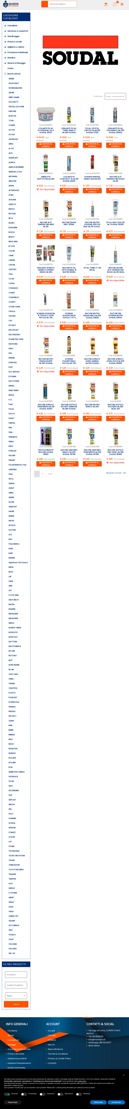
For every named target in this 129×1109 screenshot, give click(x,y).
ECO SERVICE (14, 372)
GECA (11, 479)
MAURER (12, 609)
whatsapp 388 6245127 (99, 1042)
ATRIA (11, 195)
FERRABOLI (13, 437)
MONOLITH (13, 632)
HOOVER (12, 530)
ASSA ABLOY (14, 600)
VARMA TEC (13, 916)
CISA (10, 274)
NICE (10, 660)
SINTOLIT (12, 800)
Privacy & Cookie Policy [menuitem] (58, 1058)
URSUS (11, 902)
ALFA (10, 153)
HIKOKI (11, 520)
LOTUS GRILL (14, 595)
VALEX (11, 911)
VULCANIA (13, 944)
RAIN (10, 725)
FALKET (11, 418)
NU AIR (11, 669)
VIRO (11, 930)
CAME (11, 255)
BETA (11, 218)
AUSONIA (12, 199)
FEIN (10, 427)
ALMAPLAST (13, 158)
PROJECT (12, 716)
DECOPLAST (14, 330)
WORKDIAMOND (15, 88)
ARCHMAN (13, 176)
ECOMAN (12, 376)
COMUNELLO (14, 297)
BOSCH (12, 232)
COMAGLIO (13, 288)
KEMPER (12, 558)
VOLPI (11, 939)
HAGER (11, 511)
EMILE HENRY (14, 390)
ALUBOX (12, 162)
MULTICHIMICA (15, 646)
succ (51, 474)
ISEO (10, 539)
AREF (10, 586)
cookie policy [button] (82, 1081)
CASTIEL (12, 265)
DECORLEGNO (14, 334)
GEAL (11, 474)
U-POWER (13, 893)
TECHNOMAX (14, 851)
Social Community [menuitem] (15, 1067)
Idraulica (11, 57)
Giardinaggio (13, 36)
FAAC (11, 404)
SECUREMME (14, 790)
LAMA (11, 581)
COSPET (12, 302)
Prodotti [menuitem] (51, 1040)
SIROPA (12, 804)
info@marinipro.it (96, 1039)
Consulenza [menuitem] (12, 1040)
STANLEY (12, 832)
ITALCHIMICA (14, 544)
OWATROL (13, 688)
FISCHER (12, 455)
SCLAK (11, 781)
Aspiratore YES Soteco (18, 562)
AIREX (11, 144)
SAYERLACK (13, 776)
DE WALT (12, 325)
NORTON (12, 116)
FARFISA (12, 423)
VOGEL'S (12, 934)
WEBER (11, 78)
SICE (10, 795)
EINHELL (11, 386)
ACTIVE (12, 134)
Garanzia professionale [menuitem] (18, 1049)
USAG (11, 907)
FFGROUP (12, 451)
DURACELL (13, 362)
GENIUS (11, 483)
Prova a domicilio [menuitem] (15, 1053)
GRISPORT (13, 506)
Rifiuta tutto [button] (98, 1102)
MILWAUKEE (13, 613)
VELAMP (12, 921)
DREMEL (12, 358)
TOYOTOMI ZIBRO (16, 869)
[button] (44, 4)
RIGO (11, 739)
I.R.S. (10, 534)
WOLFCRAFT (14, 83)
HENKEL (11, 516)
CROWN (12, 316)
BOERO (11, 223)
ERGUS (11, 395)
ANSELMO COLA (15, 171)
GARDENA (13, 469)
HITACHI (12, 525)
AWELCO (12, 204)
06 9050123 (97, 1036)
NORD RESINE (14, 665)
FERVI (11, 446)
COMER (12, 125)
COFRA (11, 283)
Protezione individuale (17, 52)
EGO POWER (14, 381)
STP (10, 841)
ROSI (10, 767)
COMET (12, 292)
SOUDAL (12, 823)
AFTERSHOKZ (14, 190)
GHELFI (11, 488)
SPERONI (12, 827)
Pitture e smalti (14, 41)
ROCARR (12, 762)
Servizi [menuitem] (10, 1035)
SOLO (11, 814)
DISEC (11, 348)
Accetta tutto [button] (116, 1102)
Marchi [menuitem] (50, 1044)
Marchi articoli (13, 73)
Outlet (10, 68)
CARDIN (12, 260)
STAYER (12, 837)
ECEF (11, 367)
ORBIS (11, 679)
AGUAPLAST (13, 139)
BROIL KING (13, 241)
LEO (10, 590)
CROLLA (12, 311)
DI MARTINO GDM (16, 339)
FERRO (11, 441)
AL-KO (11, 148)
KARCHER (12, 111)
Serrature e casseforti (17, 31)
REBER (11, 730)
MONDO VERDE (15, 627)
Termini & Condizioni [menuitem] (57, 1053)
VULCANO (13, 948)
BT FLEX (12, 246)
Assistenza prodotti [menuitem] (16, 1058)
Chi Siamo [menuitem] (11, 1030)
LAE (10, 576)
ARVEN (11, 185)
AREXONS (12, 181)
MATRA (11, 604)
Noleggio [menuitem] (11, 1044)
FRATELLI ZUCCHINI (16, 106)
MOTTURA (13, 641)
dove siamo (94, 1045)
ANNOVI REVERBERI (16, 167)
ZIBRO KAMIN (14, 97)
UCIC (11, 883)
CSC (10, 320)
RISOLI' (11, 744)
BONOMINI (13, 227)
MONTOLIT (13, 637)
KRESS (11, 567)
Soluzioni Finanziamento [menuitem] (18, 1063)
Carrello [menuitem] (51, 1035)
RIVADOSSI (13, 748)
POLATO (12, 693)
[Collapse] (5, 74)
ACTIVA (12, 130)
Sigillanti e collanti (15, 47)
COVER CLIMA (14, 306)
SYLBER (11, 846)
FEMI (10, 432)
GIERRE (11, 497)
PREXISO (12, 711)
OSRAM (12, 683)
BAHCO (12, 209)
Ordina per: (98, 96)
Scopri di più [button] (12, 1102)
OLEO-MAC (13, 674)
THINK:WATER (14, 865)
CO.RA (11, 279)
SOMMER (12, 818)
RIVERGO (12, 753)
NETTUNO (13, 655)
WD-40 (12, 953)
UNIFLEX (12, 888)
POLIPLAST (13, 697)
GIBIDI (11, 493)
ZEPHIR (11, 92)
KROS (11, 572)
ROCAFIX (12, 758)
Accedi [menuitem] (50, 1030)
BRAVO (11, 237)
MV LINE (12, 651)
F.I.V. (10, 399)
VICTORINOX (14, 925)
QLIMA (11, 720)
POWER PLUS (14, 702)
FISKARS (12, 460)
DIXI (10, 353)
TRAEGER (12, 874)
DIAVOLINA (13, 344)
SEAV (11, 786)
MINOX (11, 623)
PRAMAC (12, 707)
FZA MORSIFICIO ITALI (17, 465)
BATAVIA (12, 213)
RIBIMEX (12, 734)
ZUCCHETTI (13, 102)
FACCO (12, 413)
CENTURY (12, 269)
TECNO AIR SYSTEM (17, 855)
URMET (11, 897)
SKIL (10, 809)
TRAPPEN (12, 879)
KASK (11, 553)
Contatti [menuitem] (51, 1063)
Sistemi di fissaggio (16, 63)
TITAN (11, 120)
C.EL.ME (12, 251)
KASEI (11, 548)
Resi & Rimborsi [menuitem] (54, 1049)
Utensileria (12, 25)
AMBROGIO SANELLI (17, 772)
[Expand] (5, 26)
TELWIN (12, 860)
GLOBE (11, 502)
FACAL (11, 409)
